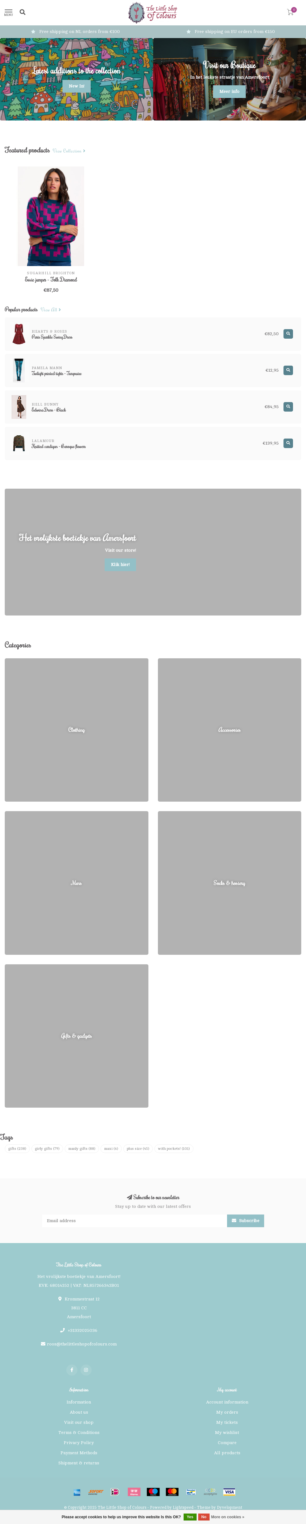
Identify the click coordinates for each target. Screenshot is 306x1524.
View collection (69, 151)
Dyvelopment (229, 1507)
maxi (111, 1148)
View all (51, 310)
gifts (17, 1148)
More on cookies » (227, 1517)
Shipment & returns (78, 1463)
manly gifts (81, 1148)
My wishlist (227, 1432)
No (203, 1517)
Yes (190, 1517)
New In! (76, 86)
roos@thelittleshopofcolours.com (82, 1344)
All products (227, 1452)
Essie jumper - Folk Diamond (51, 280)
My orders (227, 1412)
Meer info (229, 91)
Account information (227, 1402)
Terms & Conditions (79, 1432)
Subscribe (245, 1220)
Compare (227, 1442)
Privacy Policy (79, 1442)
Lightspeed (183, 1507)
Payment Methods (79, 1452)
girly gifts (47, 1148)
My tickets (227, 1422)
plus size (138, 1148)
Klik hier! (120, 564)
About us (79, 1412)
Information (79, 1402)
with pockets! (174, 1148)
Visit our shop (79, 1422)
